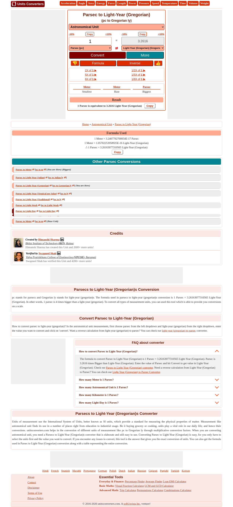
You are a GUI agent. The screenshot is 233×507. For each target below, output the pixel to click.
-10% (71, 34)
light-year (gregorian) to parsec (179, 330)
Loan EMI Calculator (174, 481)
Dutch (122, 470)
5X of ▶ (91, 74)
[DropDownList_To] (142, 48)
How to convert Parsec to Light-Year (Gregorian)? (108, 351)
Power (132, 3)
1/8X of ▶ (138, 79)
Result (116, 100)
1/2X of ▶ (138, 70)
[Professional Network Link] (49, 239)
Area (91, 3)
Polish (112, 470)
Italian (131, 470)
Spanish (65, 470)
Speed (155, 3)
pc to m (39, 169)
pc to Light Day (48, 211)
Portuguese (89, 470)
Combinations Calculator (177, 490)
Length (121, 3)
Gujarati (153, 470)
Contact (31, 482)
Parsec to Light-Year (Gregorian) (32, 185)
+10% (108, 34)
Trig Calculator (128, 490)
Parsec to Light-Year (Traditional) (33, 199)
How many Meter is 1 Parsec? (96, 379)
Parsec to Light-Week (26, 205)
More (145, 55)
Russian (141, 470)
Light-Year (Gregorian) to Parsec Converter (136, 372)
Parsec (146, 86)
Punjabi (164, 470)
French (55, 470)
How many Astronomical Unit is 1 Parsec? (103, 387)
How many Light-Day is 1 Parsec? (99, 402)
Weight (204, 3)
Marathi (76, 470)
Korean (186, 470)
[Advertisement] (38, 64)
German (102, 470)
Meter (86, 86)
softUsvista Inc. (132, 503)
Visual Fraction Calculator (129, 485)
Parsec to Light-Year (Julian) (30, 177)
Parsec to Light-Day (26, 211)
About (30, 477)
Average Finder (153, 481)
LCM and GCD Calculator (159, 485)
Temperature (169, 3)
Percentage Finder (135, 481)
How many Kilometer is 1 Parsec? (98, 395)
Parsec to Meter (24, 169)
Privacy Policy (35, 498)
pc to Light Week (50, 205)
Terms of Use (34, 493)
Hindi (45, 470)
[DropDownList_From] (90, 48)
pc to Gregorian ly (62, 185)
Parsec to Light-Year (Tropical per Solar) (36, 193)
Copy (90, 34)
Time (183, 3)
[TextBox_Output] (143, 41)
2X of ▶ (91, 70)
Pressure (144, 3)
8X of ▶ (91, 79)
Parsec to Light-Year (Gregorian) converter (129, 367)
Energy (101, 3)
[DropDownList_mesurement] (116, 27)
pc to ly (64, 193)
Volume (193, 3)
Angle (81, 3)
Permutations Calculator (150, 490)
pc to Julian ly (56, 177)
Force (111, 3)
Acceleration (68, 3)
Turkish (175, 470)
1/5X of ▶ (138, 74)
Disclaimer (33, 487)
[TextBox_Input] (90, 41)
